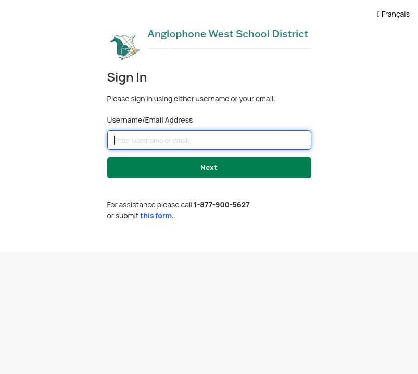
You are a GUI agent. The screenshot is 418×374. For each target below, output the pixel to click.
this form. (157, 215)
